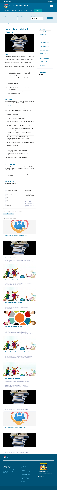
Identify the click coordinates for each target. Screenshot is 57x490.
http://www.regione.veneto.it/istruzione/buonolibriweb (29, 205)
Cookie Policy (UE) (10, 488)
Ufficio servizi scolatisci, (25, 386)
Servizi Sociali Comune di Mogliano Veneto (14, 326)
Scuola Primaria (43, 39)
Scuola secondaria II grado (25, 473)
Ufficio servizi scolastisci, (9, 284)
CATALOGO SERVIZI (22, 10)
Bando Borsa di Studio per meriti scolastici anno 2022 (16, 235)
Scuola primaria (23, 470)
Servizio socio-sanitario (25, 478)
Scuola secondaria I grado (25, 471)
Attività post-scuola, (30, 382)
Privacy (4, 488)
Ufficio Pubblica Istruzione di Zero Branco (13, 302)
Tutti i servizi (42, 29)
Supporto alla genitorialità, (22, 333)
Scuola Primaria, (15, 261)
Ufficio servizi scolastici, (16, 358)
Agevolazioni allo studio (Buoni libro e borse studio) (13, 430)
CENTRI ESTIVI (37, 10)
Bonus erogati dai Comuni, (26, 260)
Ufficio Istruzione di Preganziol (11, 280)
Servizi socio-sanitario (44, 58)
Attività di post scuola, (25, 381)
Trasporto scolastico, (20, 357)
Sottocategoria (20, 16)
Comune (33, 16)
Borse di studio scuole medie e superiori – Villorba (15, 427)
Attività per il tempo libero (45, 50)
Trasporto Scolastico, (8, 307)
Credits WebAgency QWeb (19, 488)
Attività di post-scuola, (8, 382)
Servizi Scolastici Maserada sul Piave (12, 378)
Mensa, (23, 283)
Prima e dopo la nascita (44, 32)
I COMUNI (14, 10)
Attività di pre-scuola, (16, 382)
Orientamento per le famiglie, (22, 332)
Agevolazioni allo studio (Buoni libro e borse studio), (13, 239)
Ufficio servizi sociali (30, 333)
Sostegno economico (25, 239)
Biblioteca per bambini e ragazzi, (10, 384)
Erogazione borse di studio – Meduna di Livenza (15, 406)
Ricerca (49, 18)
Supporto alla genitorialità (45, 56)
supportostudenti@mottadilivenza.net (29, 200)
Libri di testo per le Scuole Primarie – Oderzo (14, 257)
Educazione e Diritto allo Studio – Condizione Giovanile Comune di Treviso (18, 352)
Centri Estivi (42, 65)
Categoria (5, 16)
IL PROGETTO (6, 10)
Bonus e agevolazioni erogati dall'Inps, (11, 331)
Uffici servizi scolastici (29, 261)
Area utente (50, 1)
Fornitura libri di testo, (8, 261)
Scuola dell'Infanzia (24, 469)
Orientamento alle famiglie (26, 479)
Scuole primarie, (31, 384)
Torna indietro (6, 24)
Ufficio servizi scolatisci (17, 284)
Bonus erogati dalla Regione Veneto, (11, 332)
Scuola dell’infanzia (44, 37)
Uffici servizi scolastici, (28, 283)
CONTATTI (30, 10)
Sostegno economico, (21, 261)
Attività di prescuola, (23, 382)
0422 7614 (27, 198)
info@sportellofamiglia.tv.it (11, 469)
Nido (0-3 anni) (43, 34)
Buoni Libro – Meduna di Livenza (11, 449)
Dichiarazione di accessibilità (8, 471)
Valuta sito (5, 472)
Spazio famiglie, (15, 333)
